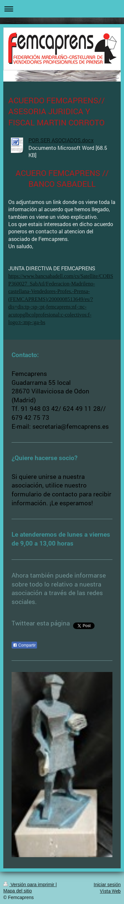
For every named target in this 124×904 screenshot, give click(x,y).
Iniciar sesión (107, 884)
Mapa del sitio (17, 890)
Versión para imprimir (29, 884)
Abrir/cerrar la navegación (62, 9)
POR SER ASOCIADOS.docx (61, 140)
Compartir (24, 645)
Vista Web (110, 891)
